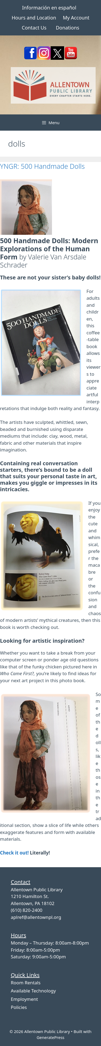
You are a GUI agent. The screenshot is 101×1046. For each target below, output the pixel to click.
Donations (67, 27)
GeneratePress (50, 1037)
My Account (76, 17)
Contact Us (34, 27)
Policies (19, 1007)
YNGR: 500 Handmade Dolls (42, 166)
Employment (24, 999)
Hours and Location (34, 17)
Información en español (49, 7)
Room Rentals (25, 982)
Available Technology (33, 991)
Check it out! (14, 853)
